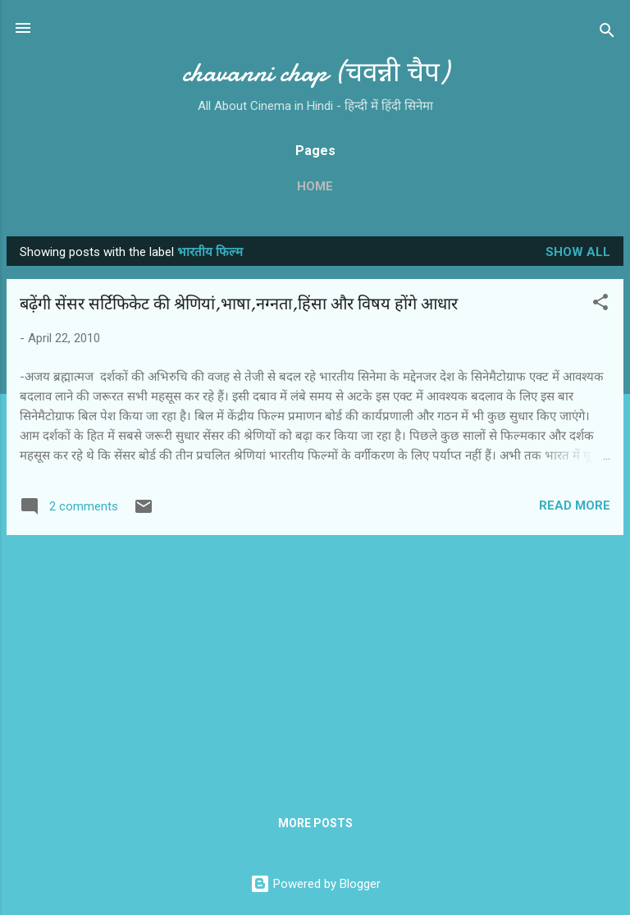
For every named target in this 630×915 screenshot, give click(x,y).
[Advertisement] (315, 663)
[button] (600, 305)
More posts (315, 823)
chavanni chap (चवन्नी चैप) (315, 72)
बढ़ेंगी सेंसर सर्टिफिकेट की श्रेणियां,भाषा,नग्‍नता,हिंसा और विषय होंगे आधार (239, 304)
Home (315, 186)
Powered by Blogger (315, 883)
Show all (578, 252)
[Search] (607, 33)
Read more (574, 505)
